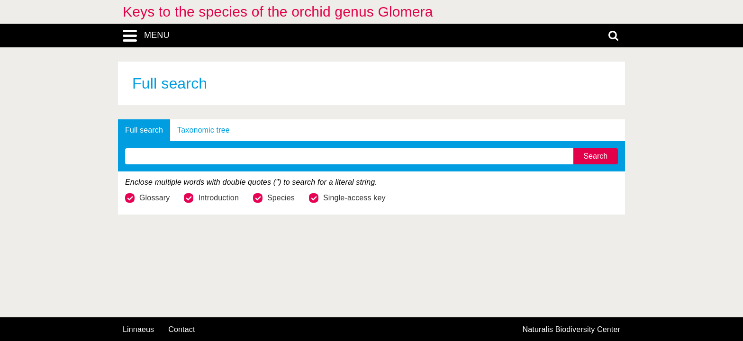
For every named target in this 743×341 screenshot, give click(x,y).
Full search (144, 130)
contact (181, 329)
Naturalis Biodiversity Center (572, 329)
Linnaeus (138, 329)
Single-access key (347, 198)
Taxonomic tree (203, 130)
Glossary (147, 198)
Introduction (211, 198)
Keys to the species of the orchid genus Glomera (278, 11)
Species (274, 198)
